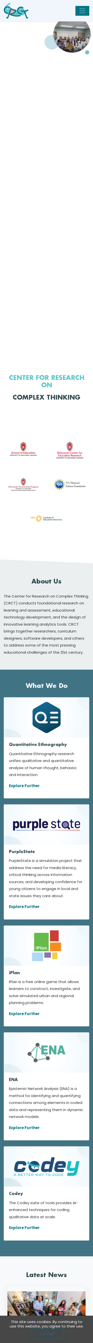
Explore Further (24, 785)
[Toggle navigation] (82, 11)
